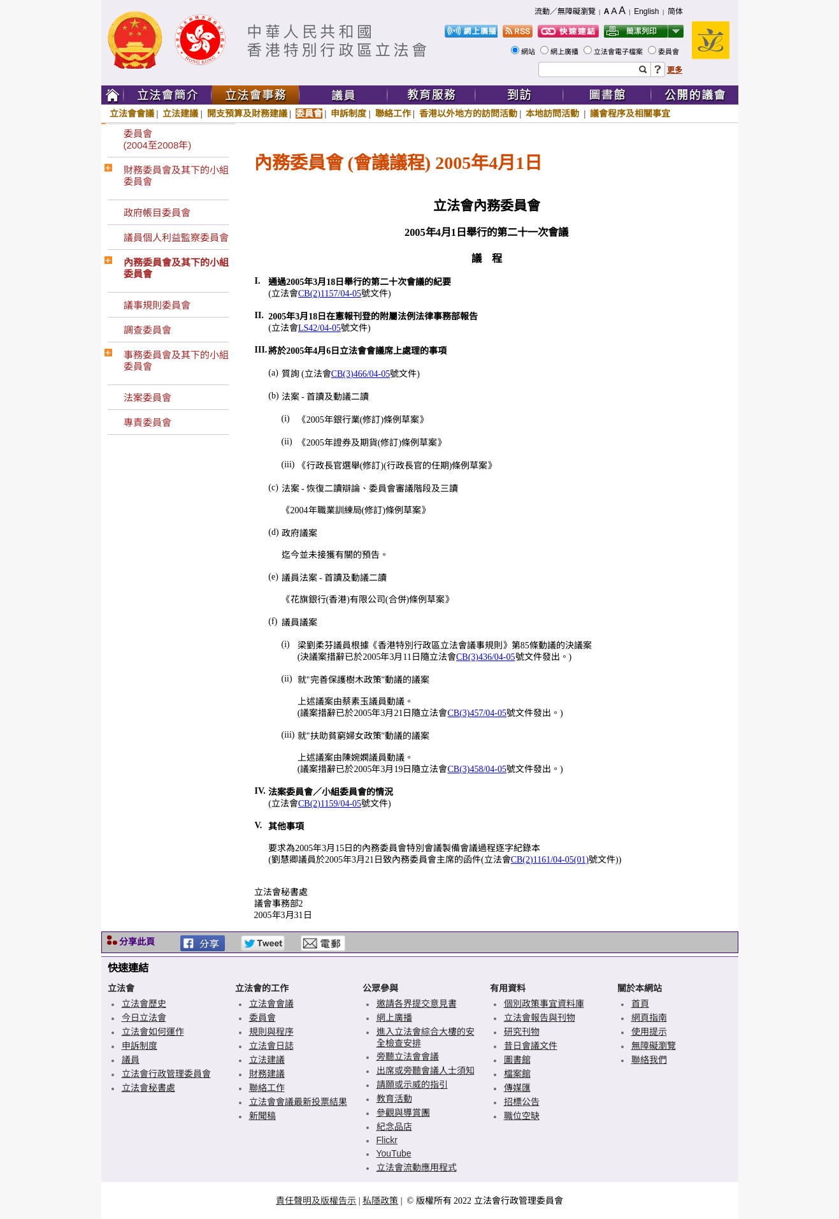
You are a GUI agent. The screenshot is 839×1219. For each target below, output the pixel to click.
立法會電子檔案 (619, 51)
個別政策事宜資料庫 (544, 1003)
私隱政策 (380, 1200)
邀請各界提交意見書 (416, 1003)
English (646, 11)
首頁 (640, 1003)
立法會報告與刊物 (539, 1017)
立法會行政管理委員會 (166, 1074)
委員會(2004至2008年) (158, 139)
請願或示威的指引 (412, 1084)
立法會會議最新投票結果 (298, 1102)
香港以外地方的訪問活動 (468, 113)
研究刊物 (522, 1031)
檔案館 (517, 1074)
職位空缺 (522, 1116)
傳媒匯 (517, 1088)
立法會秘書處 (148, 1088)
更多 (674, 70)
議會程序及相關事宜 (630, 113)
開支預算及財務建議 (247, 113)
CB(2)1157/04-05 (329, 293)
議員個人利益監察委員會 (176, 237)
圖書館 (517, 1060)
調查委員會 (147, 330)
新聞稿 (262, 1116)
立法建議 (180, 113)
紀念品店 (394, 1126)
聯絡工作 (393, 113)
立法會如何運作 (153, 1031)
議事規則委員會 (157, 305)
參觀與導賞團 (403, 1112)
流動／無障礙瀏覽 (565, 11)
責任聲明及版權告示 (316, 1200)
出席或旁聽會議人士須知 (425, 1070)
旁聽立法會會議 (407, 1056)
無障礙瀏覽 (653, 1045)
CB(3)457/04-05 (476, 713)
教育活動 (394, 1098)
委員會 (669, 51)
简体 (675, 11)
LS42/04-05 (319, 328)
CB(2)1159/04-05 (329, 803)
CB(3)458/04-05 (476, 769)
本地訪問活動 (554, 113)
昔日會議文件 (530, 1045)
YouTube (394, 1153)
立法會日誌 (271, 1045)
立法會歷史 (144, 1003)
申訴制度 (348, 113)
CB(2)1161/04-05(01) (550, 860)
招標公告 (522, 1102)
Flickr (387, 1140)
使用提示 (649, 1031)
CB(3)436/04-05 (485, 657)
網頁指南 (649, 1017)
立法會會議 (132, 113)
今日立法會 (144, 1017)
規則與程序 (271, 1031)
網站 (529, 51)
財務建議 (267, 1074)
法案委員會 (147, 397)
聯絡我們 (649, 1060)
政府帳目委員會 (157, 212)
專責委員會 (147, 422)
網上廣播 (565, 51)
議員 (131, 1060)
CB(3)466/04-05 (361, 374)
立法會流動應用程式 (416, 1167)
